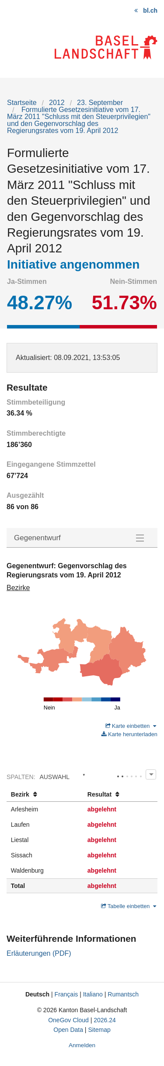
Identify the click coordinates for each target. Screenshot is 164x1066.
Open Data (68, 1029)
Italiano (93, 994)
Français (66, 994)
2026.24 (105, 1020)
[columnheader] (45, 794)
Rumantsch (123, 994)
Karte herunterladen (129, 734)
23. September (100, 102)
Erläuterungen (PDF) (39, 953)
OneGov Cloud (68, 1020)
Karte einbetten (130, 726)
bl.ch (150, 10)
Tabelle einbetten (128, 906)
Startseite (22, 102)
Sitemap (99, 1029)
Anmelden (82, 1045)
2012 (57, 102)
